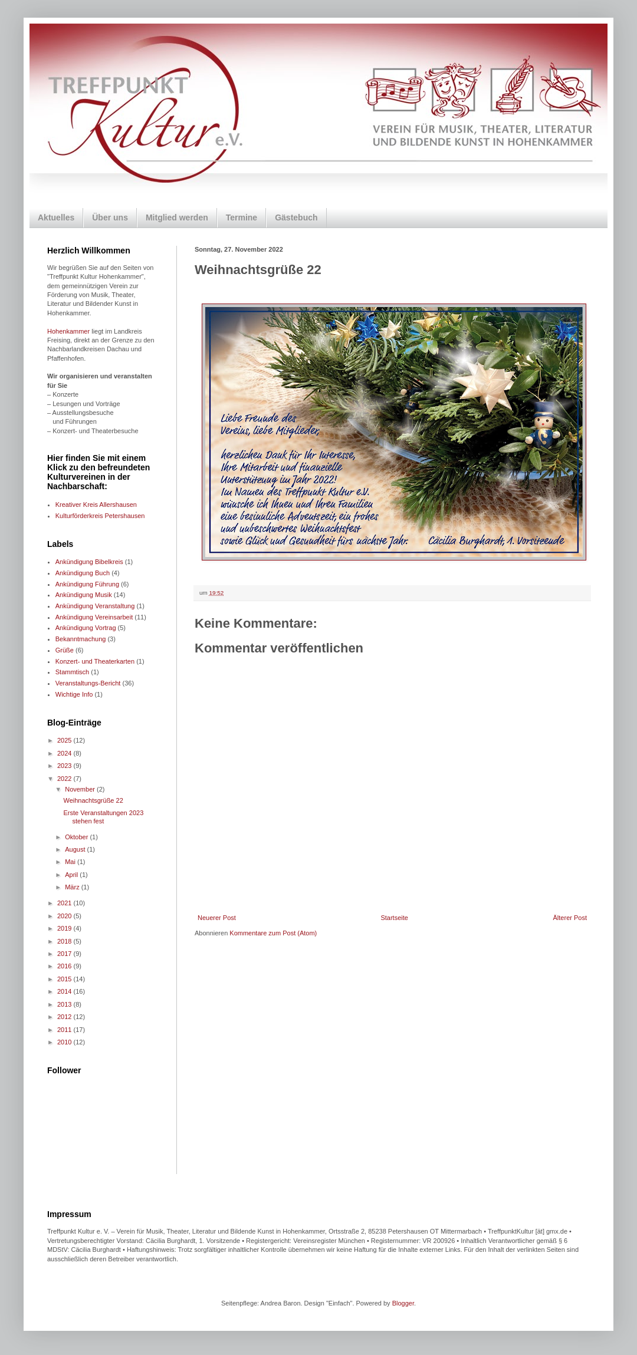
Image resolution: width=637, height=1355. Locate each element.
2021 (65, 902)
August (76, 849)
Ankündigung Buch (82, 572)
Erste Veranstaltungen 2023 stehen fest (103, 816)
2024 (65, 753)
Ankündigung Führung (87, 584)
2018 (65, 941)
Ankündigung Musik (83, 594)
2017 (65, 953)
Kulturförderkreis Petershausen (100, 515)
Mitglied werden (177, 217)
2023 (65, 765)
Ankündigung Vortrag (85, 627)
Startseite (394, 917)
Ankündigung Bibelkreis (89, 561)
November (81, 789)
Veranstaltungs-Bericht (88, 683)
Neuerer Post (217, 917)
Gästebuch (296, 217)
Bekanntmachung (80, 638)
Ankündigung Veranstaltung (95, 605)
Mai (71, 861)
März (73, 887)
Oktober (77, 836)
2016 (65, 966)
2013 (65, 1004)
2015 (65, 979)
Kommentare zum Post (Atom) (273, 933)
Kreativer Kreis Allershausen (96, 504)
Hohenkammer (68, 331)
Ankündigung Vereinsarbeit (94, 617)
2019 (65, 928)
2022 (65, 778)
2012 (65, 1016)
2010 (65, 1042)
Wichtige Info (74, 694)
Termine (241, 217)
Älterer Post (570, 917)
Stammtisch (72, 671)
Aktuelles (56, 217)
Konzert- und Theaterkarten (94, 661)
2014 (65, 991)
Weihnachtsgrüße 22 (93, 800)
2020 (65, 915)
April (72, 874)
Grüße (64, 650)
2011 (65, 1029)
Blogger (403, 1303)
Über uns (110, 217)
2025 (65, 740)
